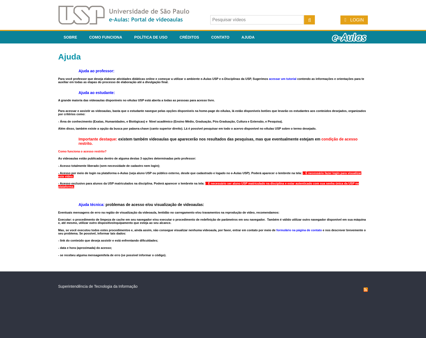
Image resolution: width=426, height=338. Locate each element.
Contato (220, 37)
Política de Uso (150, 37)
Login (357, 20)
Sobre (70, 37)
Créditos (189, 37)
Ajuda (248, 37)
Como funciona (105, 37)
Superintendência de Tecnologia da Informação (97, 286)
